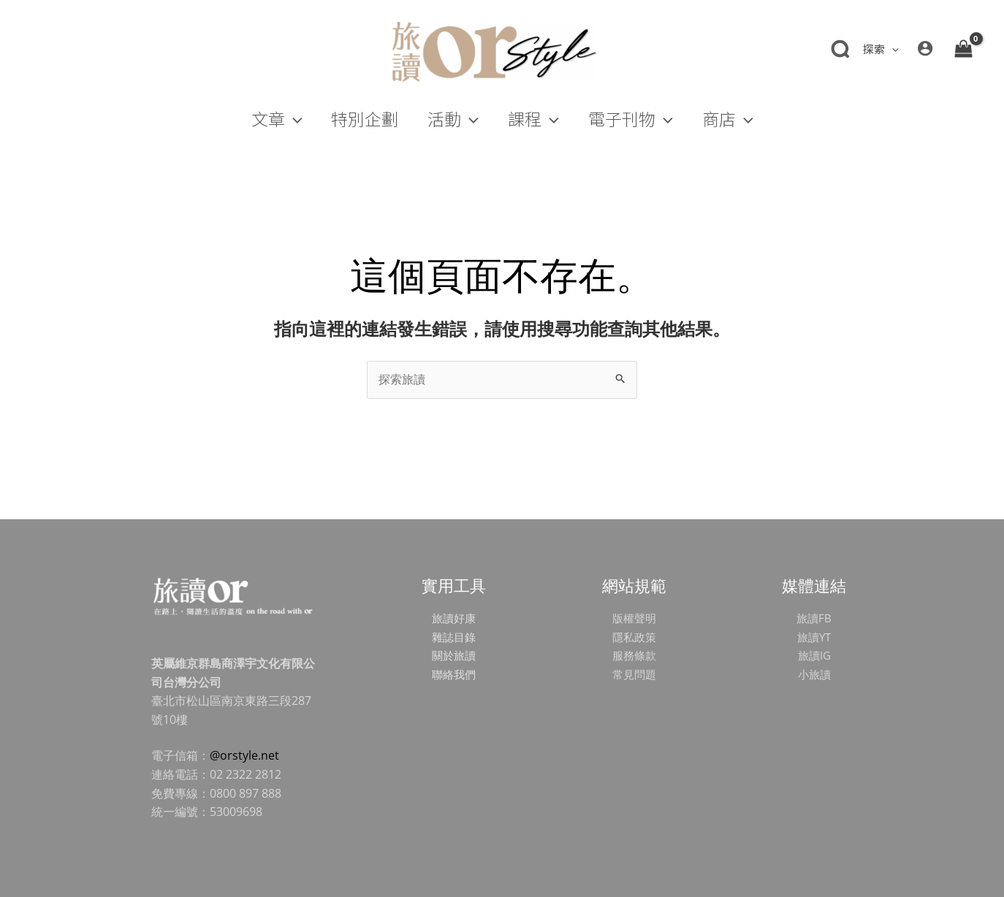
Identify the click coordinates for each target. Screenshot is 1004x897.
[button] (880, 49)
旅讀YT (814, 637)
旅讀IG (814, 655)
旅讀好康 (453, 618)
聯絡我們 (453, 674)
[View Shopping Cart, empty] (963, 48)
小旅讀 (814, 674)
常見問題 (634, 674)
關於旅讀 (453, 655)
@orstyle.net (244, 755)
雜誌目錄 (453, 637)
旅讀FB (814, 618)
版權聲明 (634, 618)
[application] (892, 48)
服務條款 (634, 655)
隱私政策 (634, 637)
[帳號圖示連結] (925, 48)
